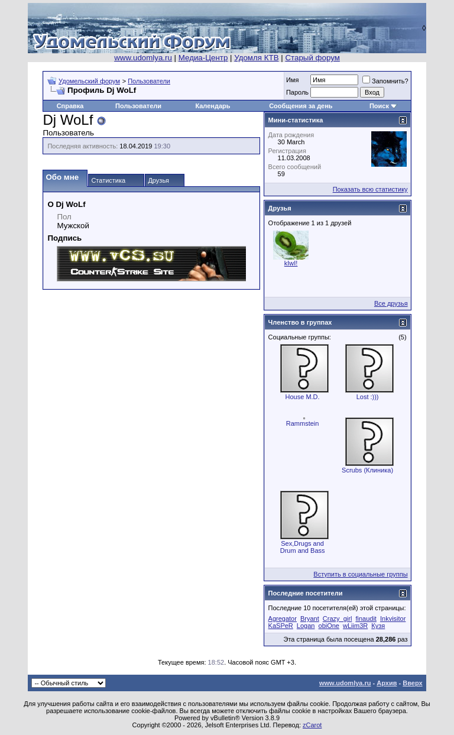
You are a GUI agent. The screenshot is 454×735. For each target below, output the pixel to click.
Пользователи (149, 81)
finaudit (365, 618)
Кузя (378, 625)
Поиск (379, 105)
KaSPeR (280, 625)
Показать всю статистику (370, 189)
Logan (306, 625)
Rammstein (302, 423)
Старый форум (312, 57)
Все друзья (391, 303)
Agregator (282, 618)
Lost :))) (367, 396)
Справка (70, 105)
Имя (292, 79)
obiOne (329, 625)
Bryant (309, 618)
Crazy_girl (337, 618)
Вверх (412, 683)
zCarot (312, 724)
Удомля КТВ (256, 57)
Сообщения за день (300, 105)
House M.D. (303, 396)
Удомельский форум (89, 81)
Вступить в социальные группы (360, 574)
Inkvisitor (393, 618)
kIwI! (291, 263)
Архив (387, 683)
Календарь (212, 105)
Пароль (297, 92)
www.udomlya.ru (143, 57)
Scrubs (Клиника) (367, 470)
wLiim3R (355, 625)
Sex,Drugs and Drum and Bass (302, 547)
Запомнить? (385, 81)
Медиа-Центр (203, 57)
